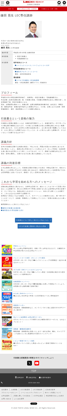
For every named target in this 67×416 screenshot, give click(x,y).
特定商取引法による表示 (55, 396)
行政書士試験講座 (33, 4)
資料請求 (20, 377)
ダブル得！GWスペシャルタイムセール (27, 270)
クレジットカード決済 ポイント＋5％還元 (29, 258)
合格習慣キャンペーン (21, 281)
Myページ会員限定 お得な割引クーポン (27, 317)
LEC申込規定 (38, 396)
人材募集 (14, 390)
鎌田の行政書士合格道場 (11, 208)
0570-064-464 (34, 383)
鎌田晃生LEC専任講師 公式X (13, 210)
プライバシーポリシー (9, 393)
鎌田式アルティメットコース (27, 72)
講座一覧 (11, 9)
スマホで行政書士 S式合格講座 (28, 80)
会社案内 (4, 390)
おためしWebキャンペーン (23, 293)
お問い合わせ (6, 399)
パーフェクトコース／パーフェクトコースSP (33, 65)
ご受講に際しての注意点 (21, 396)
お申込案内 (5, 396)
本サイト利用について (53, 393)
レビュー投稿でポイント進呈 (24, 341)
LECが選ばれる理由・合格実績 (28, 9)
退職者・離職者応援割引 (22, 329)
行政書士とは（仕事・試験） (50, 9)
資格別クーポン (19, 305)
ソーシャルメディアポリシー (31, 393)
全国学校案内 (46, 377)
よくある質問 (19, 399)
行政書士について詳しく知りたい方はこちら (32, 220)
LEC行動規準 (37, 390)
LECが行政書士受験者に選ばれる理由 (32, 226)
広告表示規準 (50, 390)
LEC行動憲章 (25, 390)
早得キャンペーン (19, 246)
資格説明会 (32, 377)
